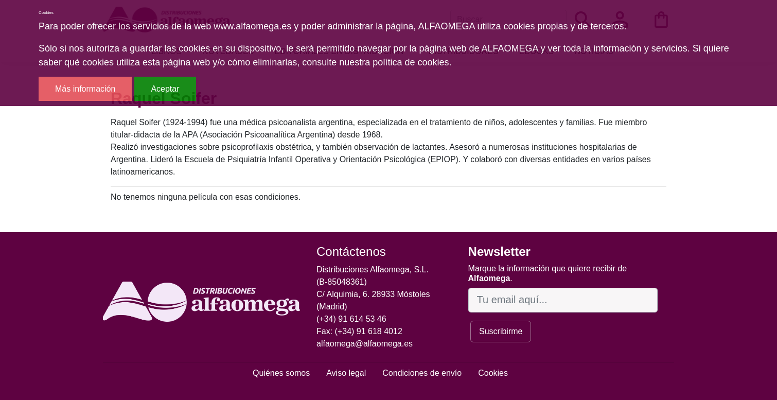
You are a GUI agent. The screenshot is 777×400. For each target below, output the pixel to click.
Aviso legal (346, 373)
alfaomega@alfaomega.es (364, 343)
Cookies (493, 373)
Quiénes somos (281, 373)
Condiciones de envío (422, 373)
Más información (85, 88)
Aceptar (165, 88)
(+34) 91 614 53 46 (351, 319)
